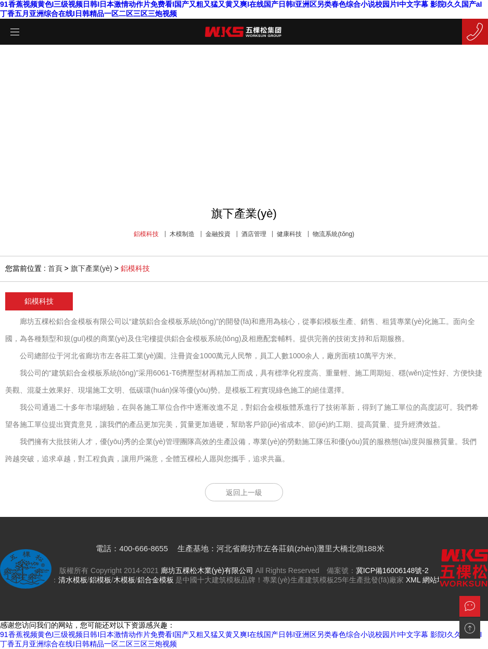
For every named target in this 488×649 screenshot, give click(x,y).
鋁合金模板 (155, 580)
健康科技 (289, 234)
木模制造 (182, 234)
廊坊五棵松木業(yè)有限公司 (207, 570)
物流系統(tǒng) (333, 234)
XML (413, 580)
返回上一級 (244, 492)
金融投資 (218, 234)
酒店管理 (253, 234)
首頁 (55, 268)
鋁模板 (100, 580)
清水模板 (72, 580)
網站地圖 (437, 580)
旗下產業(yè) (91, 268)
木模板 (124, 580)
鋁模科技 (146, 234)
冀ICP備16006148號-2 (392, 570)
